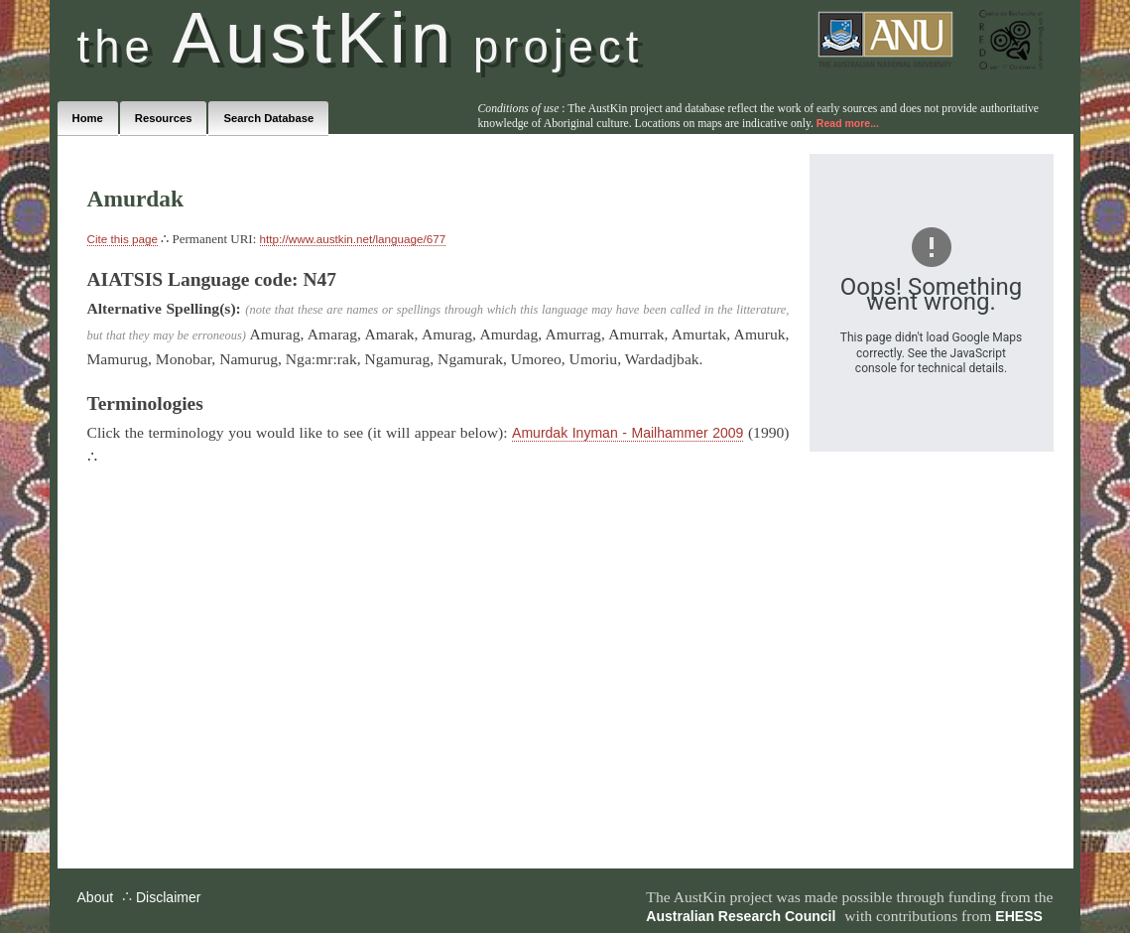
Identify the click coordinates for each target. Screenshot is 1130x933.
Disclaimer (168, 897)
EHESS (1019, 916)
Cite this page (122, 238)
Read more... (847, 123)
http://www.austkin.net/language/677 (353, 238)
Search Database (268, 118)
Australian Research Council (740, 916)
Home (87, 118)
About (95, 897)
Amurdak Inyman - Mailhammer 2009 (627, 433)
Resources (163, 118)
